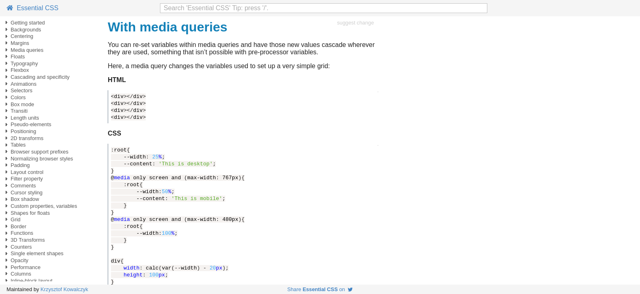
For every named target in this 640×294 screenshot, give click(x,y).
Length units (25, 118)
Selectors (21, 90)
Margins (20, 43)
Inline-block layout (31, 281)
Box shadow (25, 199)
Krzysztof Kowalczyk (64, 289)
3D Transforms (28, 240)
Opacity (19, 260)
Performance (25, 267)
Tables (18, 145)
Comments (23, 186)
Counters (21, 247)
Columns (21, 274)
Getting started (28, 23)
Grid (15, 219)
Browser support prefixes (40, 152)
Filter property (27, 179)
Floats (18, 56)
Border (18, 226)
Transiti (19, 111)
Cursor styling (26, 192)
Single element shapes (37, 253)
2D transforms (27, 138)
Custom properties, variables (44, 206)
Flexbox (20, 70)
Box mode (22, 104)
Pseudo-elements (31, 124)
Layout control (27, 172)
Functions (22, 233)
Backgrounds (26, 30)
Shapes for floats (30, 213)
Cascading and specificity (40, 77)
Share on (320, 289)
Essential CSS (32, 7)
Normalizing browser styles (42, 159)
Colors (18, 97)
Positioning (23, 131)
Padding (20, 165)
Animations (23, 84)
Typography (24, 63)
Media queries (27, 50)
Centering (22, 36)
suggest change (355, 23)
